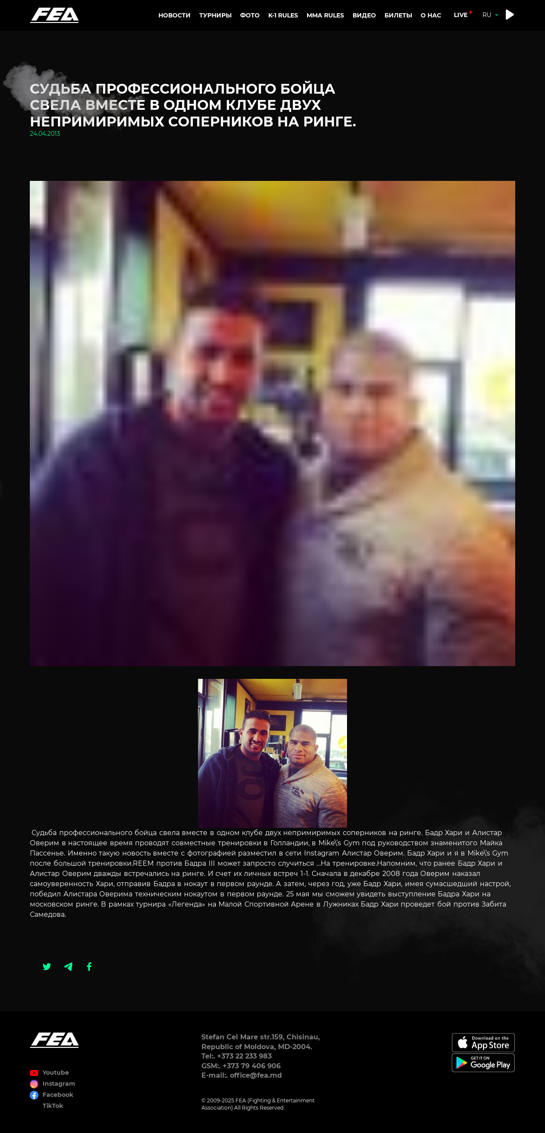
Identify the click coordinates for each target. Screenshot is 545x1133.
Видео (364, 15)
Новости (174, 15)
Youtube (56, 1072)
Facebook (58, 1095)
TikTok (53, 1106)
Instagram (59, 1083)
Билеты (398, 15)
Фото (250, 15)
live (461, 15)
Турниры (215, 15)
